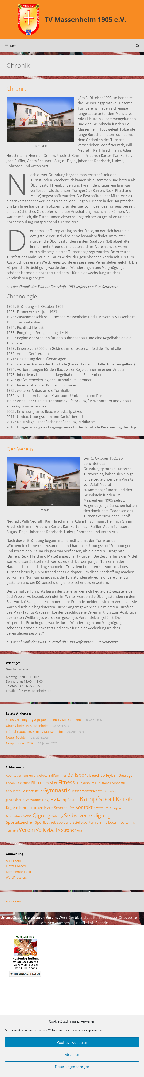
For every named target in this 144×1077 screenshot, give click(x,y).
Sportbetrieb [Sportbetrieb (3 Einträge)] (45, 822)
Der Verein (20, 449)
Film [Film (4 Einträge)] (35, 782)
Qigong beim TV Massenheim (27, 726)
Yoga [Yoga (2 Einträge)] (78, 830)
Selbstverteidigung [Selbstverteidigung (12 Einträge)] (87, 815)
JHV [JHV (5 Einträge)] (52, 800)
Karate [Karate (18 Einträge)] (125, 798)
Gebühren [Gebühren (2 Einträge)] (13, 791)
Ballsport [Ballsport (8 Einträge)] (77, 774)
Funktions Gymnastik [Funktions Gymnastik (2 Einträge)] (110, 783)
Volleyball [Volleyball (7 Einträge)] (46, 830)
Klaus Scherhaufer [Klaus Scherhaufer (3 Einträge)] (59, 807)
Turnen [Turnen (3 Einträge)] (12, 830)
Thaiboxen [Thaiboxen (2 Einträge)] (109, 822)
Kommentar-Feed (18, 872)
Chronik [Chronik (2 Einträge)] (11, 783)
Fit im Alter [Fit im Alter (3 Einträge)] (49, 782)
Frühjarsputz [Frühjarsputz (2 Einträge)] (85, 783)
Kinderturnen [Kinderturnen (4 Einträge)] (31, 807)
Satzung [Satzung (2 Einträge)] (57, 816)
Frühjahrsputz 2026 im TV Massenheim (34, 731)
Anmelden (13, 860)
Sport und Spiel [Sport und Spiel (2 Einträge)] (68, 822)
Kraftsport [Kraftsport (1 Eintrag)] (115, 808)
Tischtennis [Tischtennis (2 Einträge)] (126, 822)
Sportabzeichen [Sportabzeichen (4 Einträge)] (20, 822)
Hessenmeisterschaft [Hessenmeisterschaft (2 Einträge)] (86, 791)
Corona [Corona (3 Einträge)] (24, 782)
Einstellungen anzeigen (72, 1066)
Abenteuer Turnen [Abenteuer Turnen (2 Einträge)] (19, 775)
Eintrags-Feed (16, 866)
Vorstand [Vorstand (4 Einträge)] (66, 830)
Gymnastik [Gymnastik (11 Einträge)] (56, 790)
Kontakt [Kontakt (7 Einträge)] (84, 807)
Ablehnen (72, 1054)
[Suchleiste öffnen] (137, 45)
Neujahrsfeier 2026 (20, 743)
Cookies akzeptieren (72, 1042)
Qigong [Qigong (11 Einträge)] (41, 815)
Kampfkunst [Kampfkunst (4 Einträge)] (68, 799)
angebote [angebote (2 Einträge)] (40, 775)
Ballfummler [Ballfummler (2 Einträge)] (57, 775)
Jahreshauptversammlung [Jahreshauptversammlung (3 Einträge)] (27, 799)
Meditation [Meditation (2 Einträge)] (14, 816)
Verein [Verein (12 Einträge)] (27, 829)
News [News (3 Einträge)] (27, 816)
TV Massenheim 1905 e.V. (85, 19)
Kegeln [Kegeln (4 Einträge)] (12, 807)
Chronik (16, 88)
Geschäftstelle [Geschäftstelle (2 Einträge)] (32, 791)
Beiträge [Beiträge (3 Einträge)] (125, 775)
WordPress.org (16, 877)
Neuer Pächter (16, 737)
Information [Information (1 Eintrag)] (109, 791)
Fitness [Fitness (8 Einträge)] (66, 782)
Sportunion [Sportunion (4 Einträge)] (91, 822)
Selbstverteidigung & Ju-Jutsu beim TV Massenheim (43, 720)
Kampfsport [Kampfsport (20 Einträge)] (97, 798)
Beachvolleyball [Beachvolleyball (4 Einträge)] (103, 775)
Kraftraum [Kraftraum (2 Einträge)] (100, 808)
